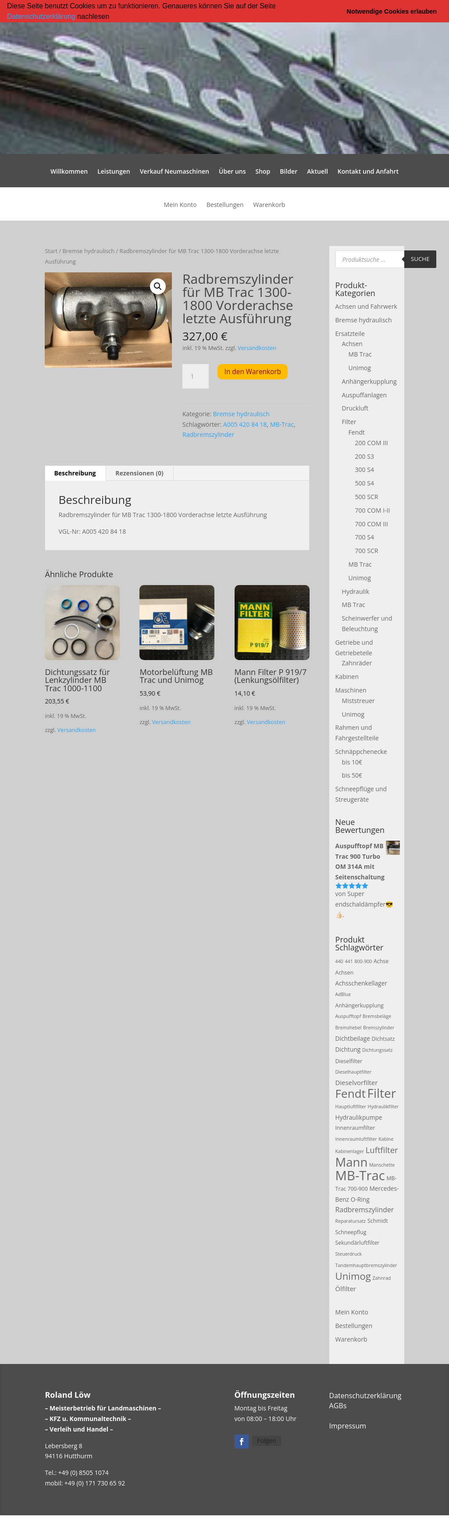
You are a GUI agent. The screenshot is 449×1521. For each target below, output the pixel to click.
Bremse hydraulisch (88, 250)
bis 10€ (352, 761)
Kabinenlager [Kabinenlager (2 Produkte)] (349, 1151)
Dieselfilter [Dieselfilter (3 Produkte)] (349, 1060)
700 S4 (364, 537)
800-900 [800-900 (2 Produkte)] (363, 961)
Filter (349, 421)
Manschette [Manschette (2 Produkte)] (382, 1164)
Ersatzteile (350, 333)
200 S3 (364, 456)
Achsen (352, 343)
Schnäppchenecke (361, 751)
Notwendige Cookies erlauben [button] (392, 11)
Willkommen (69, 171)
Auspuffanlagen (364, 394)
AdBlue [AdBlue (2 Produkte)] (343, 994)
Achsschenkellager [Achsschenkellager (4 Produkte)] (361, 982)
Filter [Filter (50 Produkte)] (381, 1092)
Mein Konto (180, 204)
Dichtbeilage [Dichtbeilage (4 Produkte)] (352, 1038)
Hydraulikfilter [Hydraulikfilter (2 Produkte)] (383, 1106)
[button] (112, 17)
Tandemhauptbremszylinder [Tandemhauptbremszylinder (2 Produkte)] (366, 1265)
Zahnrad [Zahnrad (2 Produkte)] (381, 1278)
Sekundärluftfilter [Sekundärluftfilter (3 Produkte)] (357, 1242)
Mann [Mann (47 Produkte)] (351, 1161)
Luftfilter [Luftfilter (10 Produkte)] (382, 1149)
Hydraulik (355, 591)
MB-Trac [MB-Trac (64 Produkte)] (360, 1175)
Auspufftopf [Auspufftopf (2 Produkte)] (348, 1016)
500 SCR (366, 496)
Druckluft (355, 408)
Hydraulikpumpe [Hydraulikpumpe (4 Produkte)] (358, 1117)
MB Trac (360, 354)
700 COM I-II (372, 510)
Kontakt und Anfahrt (368, 171)
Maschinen (351, 690)
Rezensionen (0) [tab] (139, 472)
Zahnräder (357, 662)
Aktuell (317, 171)
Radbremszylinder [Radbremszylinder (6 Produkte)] (364, 1209)
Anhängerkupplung (369, 381)
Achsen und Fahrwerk (366, 306)
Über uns (232, 171)
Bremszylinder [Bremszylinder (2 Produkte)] (378, 1027)
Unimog (360, 367)
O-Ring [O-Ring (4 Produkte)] (360, 1199)
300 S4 (364, 469)
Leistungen (113, 171)
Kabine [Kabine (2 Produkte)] (385, 1138)
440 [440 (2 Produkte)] (339, 961)
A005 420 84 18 (245, 424)
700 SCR (366, 550)
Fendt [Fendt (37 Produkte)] (350, 1093)
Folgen (266, 1440)
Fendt (357, 432)
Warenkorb (269, 204)
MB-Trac (282, 424)
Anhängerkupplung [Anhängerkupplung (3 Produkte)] (359, 1005)
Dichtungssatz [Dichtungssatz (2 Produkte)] (377, 1049)
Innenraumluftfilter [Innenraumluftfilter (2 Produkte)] (356, 1138)
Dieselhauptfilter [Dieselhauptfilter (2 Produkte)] (353, 1072)
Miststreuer (358, 700)
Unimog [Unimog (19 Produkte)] (353, 1275)
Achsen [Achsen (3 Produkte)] (344, 972)
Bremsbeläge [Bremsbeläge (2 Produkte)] (377, 1016)
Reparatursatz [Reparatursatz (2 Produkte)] (350, 1221)
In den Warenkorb (252, 371)
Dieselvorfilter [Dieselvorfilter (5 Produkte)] (356, 1082)
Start (51, 250)
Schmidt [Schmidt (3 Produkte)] (377, 1220)
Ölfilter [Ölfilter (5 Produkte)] (345, 1288)
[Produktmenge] (195, 376)
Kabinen (347, 676)
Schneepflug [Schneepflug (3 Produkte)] (351, 1231)
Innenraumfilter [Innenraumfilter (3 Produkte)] (355, 1128)
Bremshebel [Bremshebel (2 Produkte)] (348, 1027)
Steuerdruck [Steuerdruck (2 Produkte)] (348, 1253)
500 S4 (364, 482)
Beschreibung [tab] (75, 472)
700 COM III (371, 523)
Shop (262, 171)
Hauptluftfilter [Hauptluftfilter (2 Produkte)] (350, 1106)
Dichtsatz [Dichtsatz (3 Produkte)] (383, 1038)
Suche (420, 258)
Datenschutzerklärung (41, 16)
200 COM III (371, 442)
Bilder (288, 171)
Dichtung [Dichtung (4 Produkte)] (348, 1049)
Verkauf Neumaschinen (174, 171)
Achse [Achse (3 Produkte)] (381, 961)
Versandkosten (257, 347)
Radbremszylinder (208, 434)
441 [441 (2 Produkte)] (349, 961)
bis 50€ (352, 775)
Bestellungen (225, 204)
